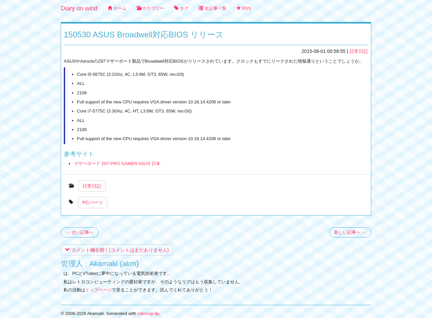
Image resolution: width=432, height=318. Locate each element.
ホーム (117, 8)
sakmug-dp (148, 313)
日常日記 (358, 51)
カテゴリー (150, 8)
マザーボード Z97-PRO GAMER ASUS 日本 (117, 163)
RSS (244, 8)
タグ (181, 8)
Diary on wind (79, 8)
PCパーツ (92, 202)
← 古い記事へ (79, 232)
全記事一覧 (212, 8)
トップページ (98, 289)
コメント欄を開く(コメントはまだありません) (117, 250)
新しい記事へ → (350, 232)
